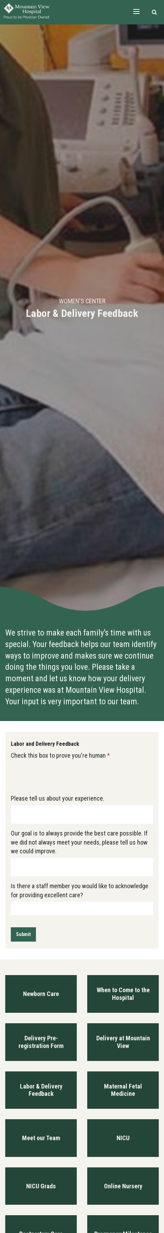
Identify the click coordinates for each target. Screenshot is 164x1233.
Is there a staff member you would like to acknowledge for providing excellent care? (79, 890)
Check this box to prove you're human (60, 755)
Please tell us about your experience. (57, 798)
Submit (23, 934)
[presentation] (64, 775)
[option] (82, 308)
